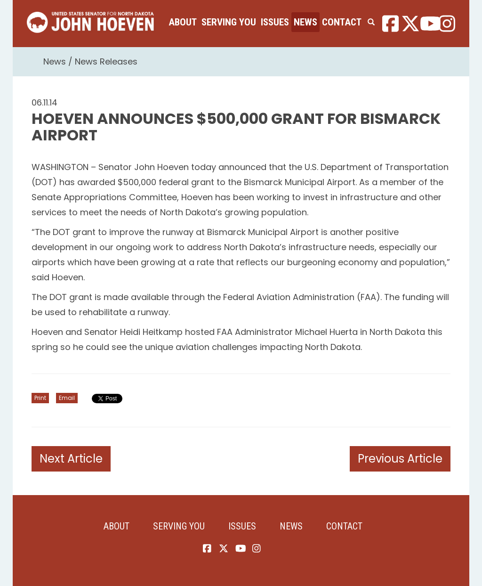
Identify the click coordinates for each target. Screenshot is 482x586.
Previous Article (400, 458)
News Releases (106, 61)
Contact (342, 22)
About (183, 22)
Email (67, 398)
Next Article (71, 458)
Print (40, 398)
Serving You (228, 22)
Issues (275, 22)
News (305, 22)
